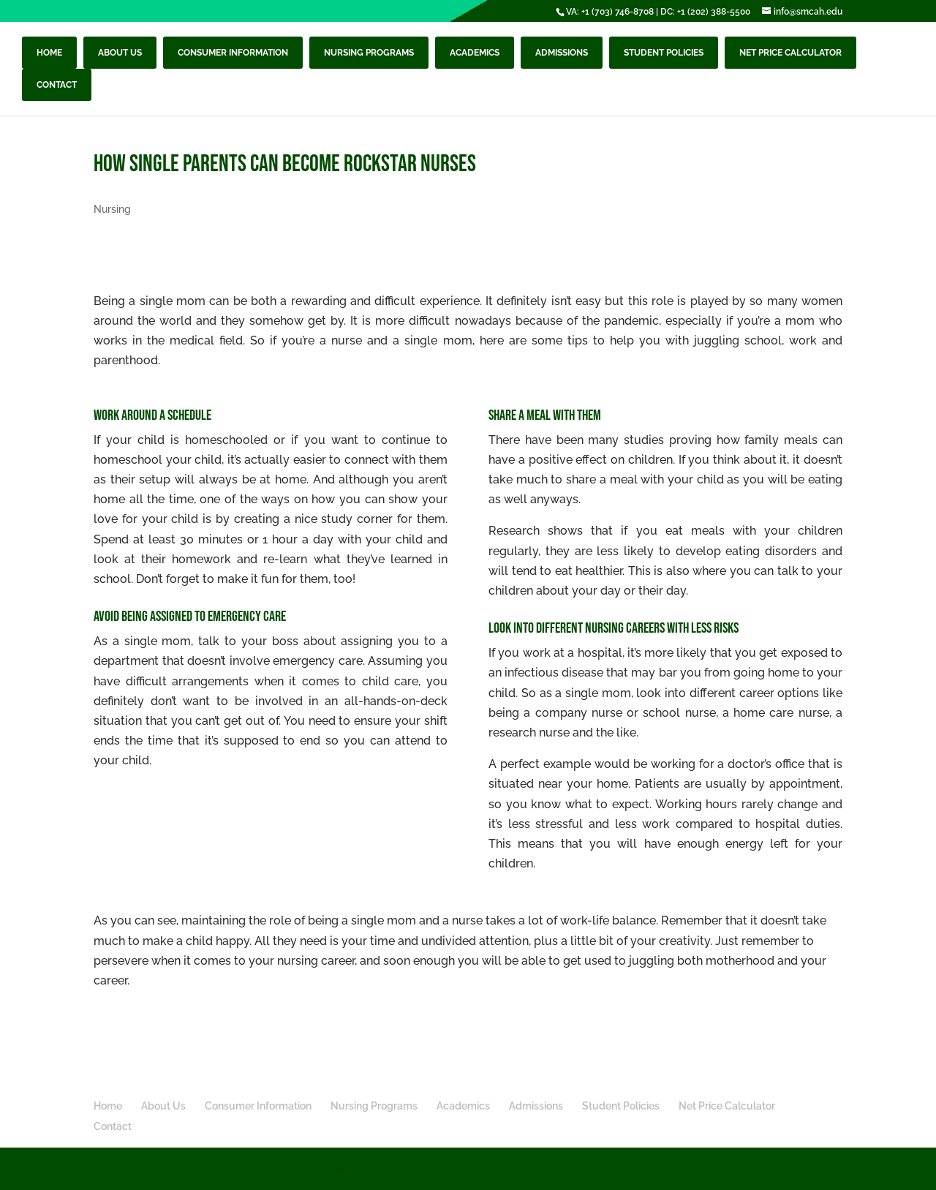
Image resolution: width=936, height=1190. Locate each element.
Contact (57, 85)
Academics (474, 53)
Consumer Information (233, 53)
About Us (120, 53)
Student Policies (663, 53)
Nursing (112, 209)
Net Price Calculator (790, 53)
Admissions (561, 53)
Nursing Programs (369, 53)
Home (49, 53)
